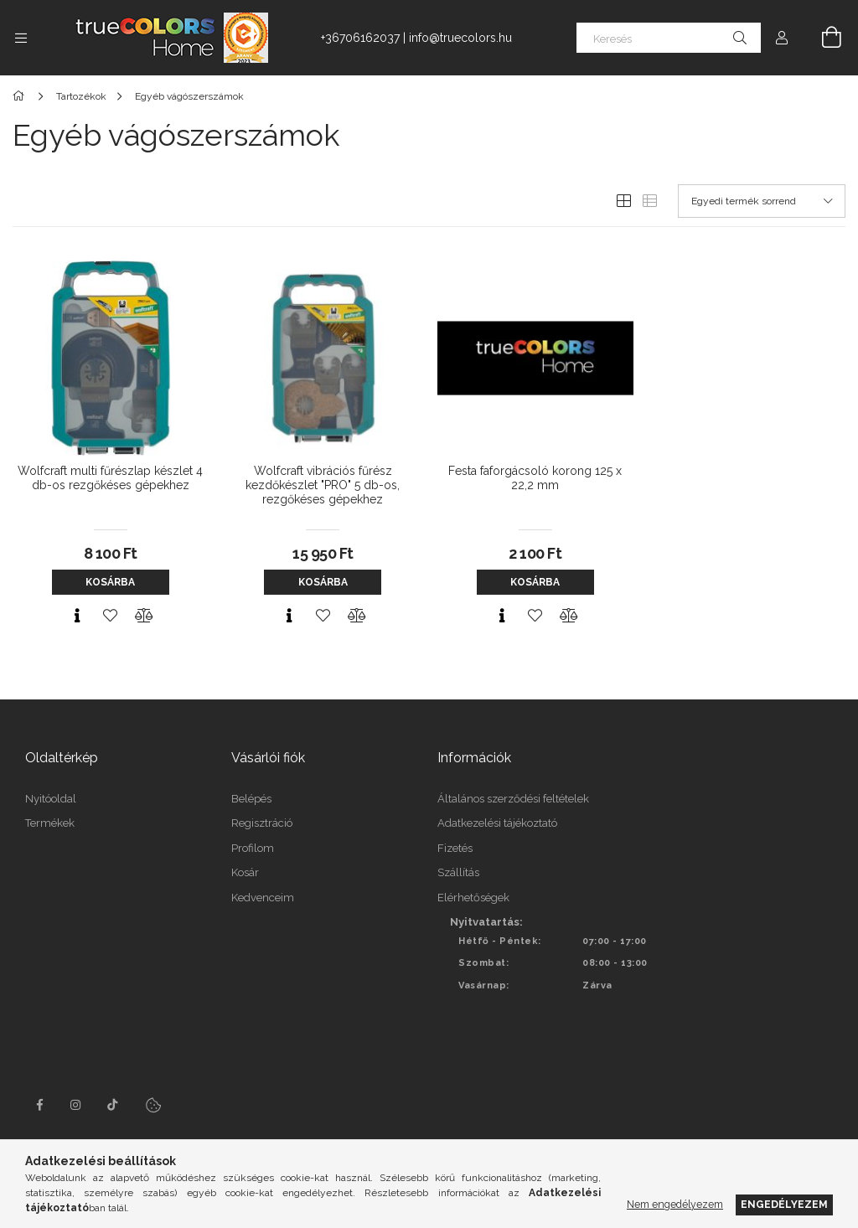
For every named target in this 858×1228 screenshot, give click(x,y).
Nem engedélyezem (675, 1204)
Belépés (251, 798)
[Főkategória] (21, 96)
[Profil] (782, 38)
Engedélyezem (784, 1204)
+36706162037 (360, 37)
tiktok (113, 1105)
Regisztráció (261, 823)
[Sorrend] (761, 201)
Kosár (245, 872)
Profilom (252, 848)
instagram (76, 1105)
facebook (39, 1105)
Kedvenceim (262, 897)
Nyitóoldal (50, 798)
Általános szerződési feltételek (513, 798)
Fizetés (455, 848)
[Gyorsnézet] (77, 615)
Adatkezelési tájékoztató (497, 823)
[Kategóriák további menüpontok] (21, 38)
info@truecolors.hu (460, 37)
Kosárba (110, 582)
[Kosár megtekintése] (822, 38)
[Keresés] (668, 38)
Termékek (50, 823)
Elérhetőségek (473, 897)
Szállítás (458, 872)
